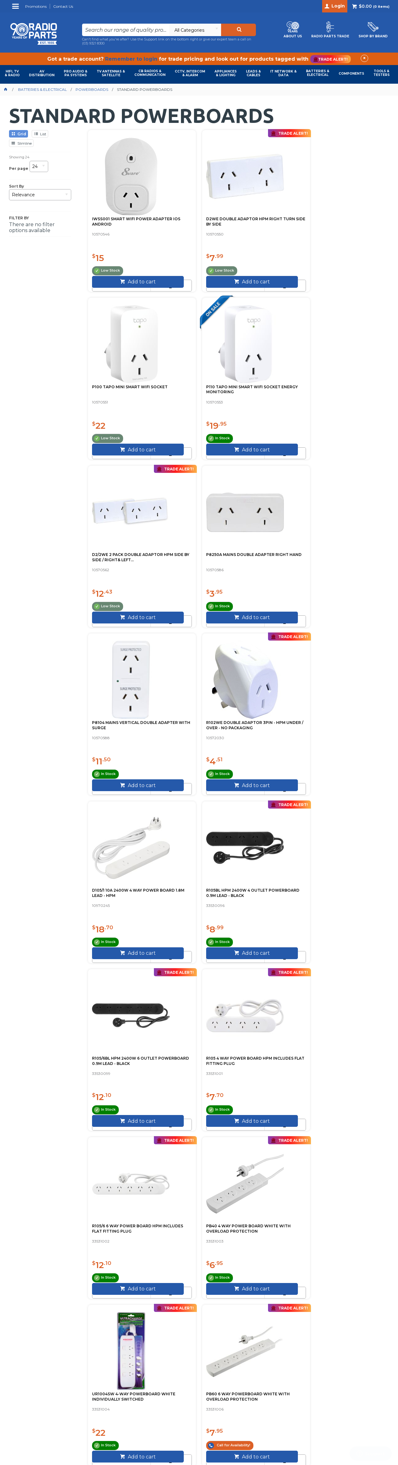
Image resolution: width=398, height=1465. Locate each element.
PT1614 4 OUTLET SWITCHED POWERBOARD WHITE (198, 887)
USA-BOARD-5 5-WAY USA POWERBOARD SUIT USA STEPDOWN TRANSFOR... (271, 1060)
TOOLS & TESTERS (381, 73)
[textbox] (125, 30)
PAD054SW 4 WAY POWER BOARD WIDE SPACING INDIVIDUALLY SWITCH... (119, 889)
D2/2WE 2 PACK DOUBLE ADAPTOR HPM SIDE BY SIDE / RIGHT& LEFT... (122, 377)
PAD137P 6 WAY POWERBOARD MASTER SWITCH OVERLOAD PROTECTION (345, 892)
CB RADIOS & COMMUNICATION (149, 73)
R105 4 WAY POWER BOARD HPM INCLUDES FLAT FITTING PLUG (350, 547)
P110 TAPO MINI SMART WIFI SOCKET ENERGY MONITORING (349, 205)
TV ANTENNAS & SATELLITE (111, 73)
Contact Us (206, 1217)
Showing (19, 157)
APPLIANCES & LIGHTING (226, 73)
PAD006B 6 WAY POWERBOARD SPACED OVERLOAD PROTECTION (194, 1060)
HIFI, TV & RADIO (12, 73)
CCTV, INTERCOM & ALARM (190, 73)
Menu (16, 8)
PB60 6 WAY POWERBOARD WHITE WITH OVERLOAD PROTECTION (349, 718)
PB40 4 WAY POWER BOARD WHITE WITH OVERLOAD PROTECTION (197, 718)
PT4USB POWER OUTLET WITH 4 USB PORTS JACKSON (346, 1060)
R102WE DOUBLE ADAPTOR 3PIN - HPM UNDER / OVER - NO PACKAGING (349, 377)
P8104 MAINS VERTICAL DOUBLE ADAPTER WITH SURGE (270, 377)
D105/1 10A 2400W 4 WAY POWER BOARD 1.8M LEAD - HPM (120, 547)
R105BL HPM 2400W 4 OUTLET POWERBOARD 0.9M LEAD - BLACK (198, 547)
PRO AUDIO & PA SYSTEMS (75, 73)
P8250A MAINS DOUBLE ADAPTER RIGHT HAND (193, 374)
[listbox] (195, 30)
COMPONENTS (351, 74)
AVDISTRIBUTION (41, 73)
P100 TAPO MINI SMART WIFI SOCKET (274, 203)
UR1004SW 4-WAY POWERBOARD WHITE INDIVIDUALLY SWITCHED (271, 718)
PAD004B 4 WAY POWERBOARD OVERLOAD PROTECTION (120, 1060)
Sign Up (307, 1285)
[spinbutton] (111, 267)
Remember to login (131, 59)
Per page (18, 168)
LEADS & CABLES (253, 73)
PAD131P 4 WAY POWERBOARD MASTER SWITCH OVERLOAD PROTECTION (269, 892)
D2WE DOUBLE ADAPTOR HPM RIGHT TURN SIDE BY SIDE (195, 205)
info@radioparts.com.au (346, 1345)
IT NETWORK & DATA (283, 73)
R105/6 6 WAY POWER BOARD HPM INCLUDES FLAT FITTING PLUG (122, 718)
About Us (235, 1217)
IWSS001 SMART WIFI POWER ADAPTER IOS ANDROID (123, 203)
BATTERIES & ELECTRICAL (317, 73)
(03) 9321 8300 (93, 43)
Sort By (16, 186)
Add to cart (126, 283)
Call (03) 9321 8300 (159, 1218)
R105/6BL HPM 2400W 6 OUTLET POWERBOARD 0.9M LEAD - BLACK (274, 547)
